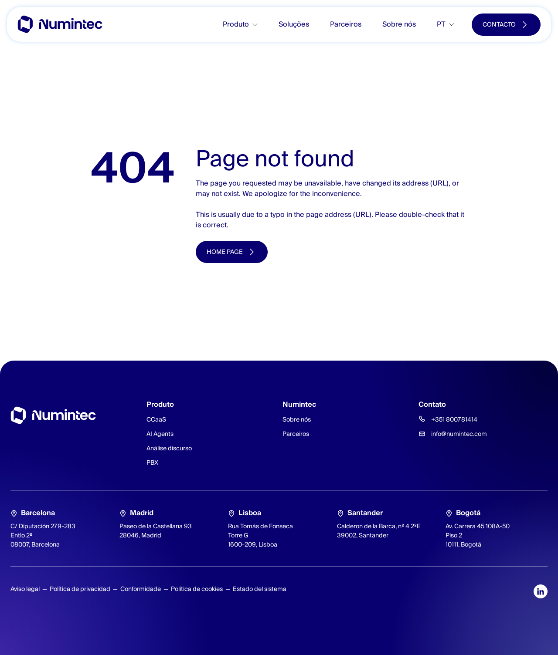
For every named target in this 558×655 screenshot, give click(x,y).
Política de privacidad (80, 589)
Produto (236, 24)
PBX (152, 462)
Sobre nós (399, 24)
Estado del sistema (259, 589)
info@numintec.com (459, 434)
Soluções (294, 24)
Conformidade (140, 589)
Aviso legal (25, 589)
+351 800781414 (454, 419)
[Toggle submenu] (258, 24)
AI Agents (160, 434)
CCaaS (156, 419)
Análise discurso (169, 448)
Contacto (499, 24)
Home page (225, 252)
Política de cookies (197, 589)
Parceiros (345, 24)
